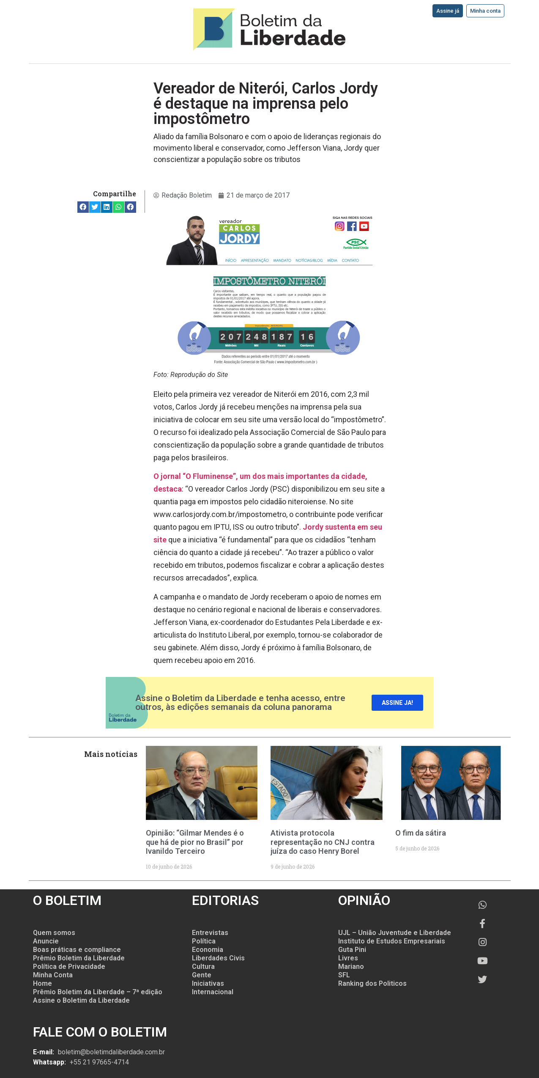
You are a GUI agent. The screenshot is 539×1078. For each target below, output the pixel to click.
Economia (207, 950)
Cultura (203, 966)
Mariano (351, 966)
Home (42, 983)
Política (204, 941)
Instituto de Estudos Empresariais (391, 941)
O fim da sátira (420, 832)
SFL (344, 975)
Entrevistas (210, 933)
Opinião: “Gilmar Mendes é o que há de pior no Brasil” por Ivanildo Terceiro (195, 841)
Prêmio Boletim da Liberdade (79, 958)
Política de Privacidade (69, 966)
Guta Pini (352, 950)
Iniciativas (208, 983)
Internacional (212, 992)
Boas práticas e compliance (77, 950)
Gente (201, 975)
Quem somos (54, 933)
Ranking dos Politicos (372, 983)
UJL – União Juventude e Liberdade (394, 933)
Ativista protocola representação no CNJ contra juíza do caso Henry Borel (323, 841)
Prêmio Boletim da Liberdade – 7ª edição (97, 992)
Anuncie (46, 941)
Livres (348, 958)
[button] (83, 207)
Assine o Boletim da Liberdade (81, 1000)
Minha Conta (53, 975)
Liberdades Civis (218, 958)
